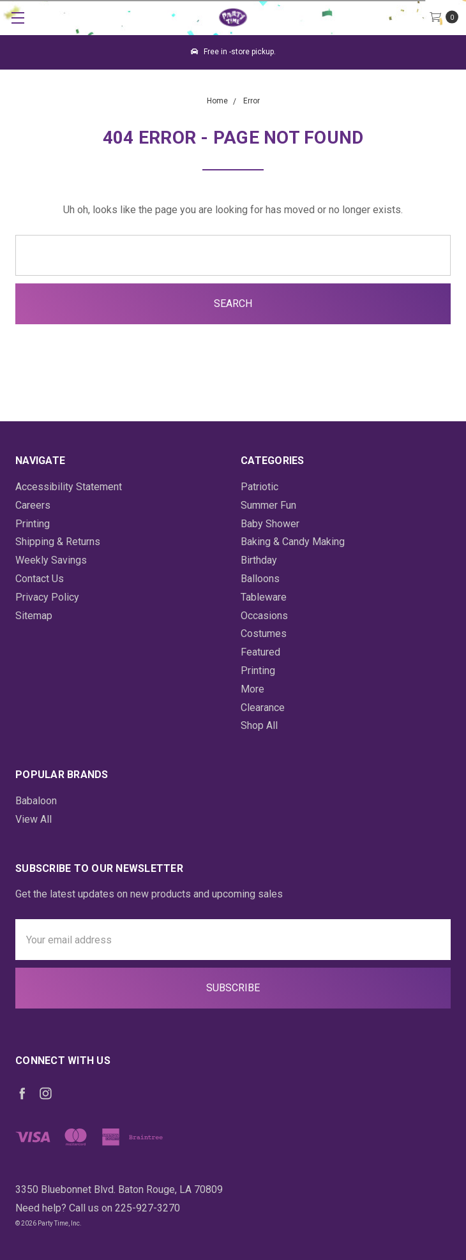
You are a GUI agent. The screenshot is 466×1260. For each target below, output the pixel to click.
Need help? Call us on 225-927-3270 (97, 1208)
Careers (32, 505)
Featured (260, 652)
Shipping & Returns (57, 542)
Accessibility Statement (68, 487)
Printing (32, 524)
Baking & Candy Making (293, 542)
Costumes (264, 633)
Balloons (260, 579)
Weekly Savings (51, 560)
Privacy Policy (47, 597)
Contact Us (39, 579)
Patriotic (259, 487)
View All (33, 819)
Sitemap (33, 616)
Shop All (259, 725)
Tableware (264, 597)
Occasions (264, 616)
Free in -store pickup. (233, 51)
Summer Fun (268, 505)
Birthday (259, 560)
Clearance (263, 707)
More (252, 689)
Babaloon (36, 801)
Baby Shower (270, 524)
